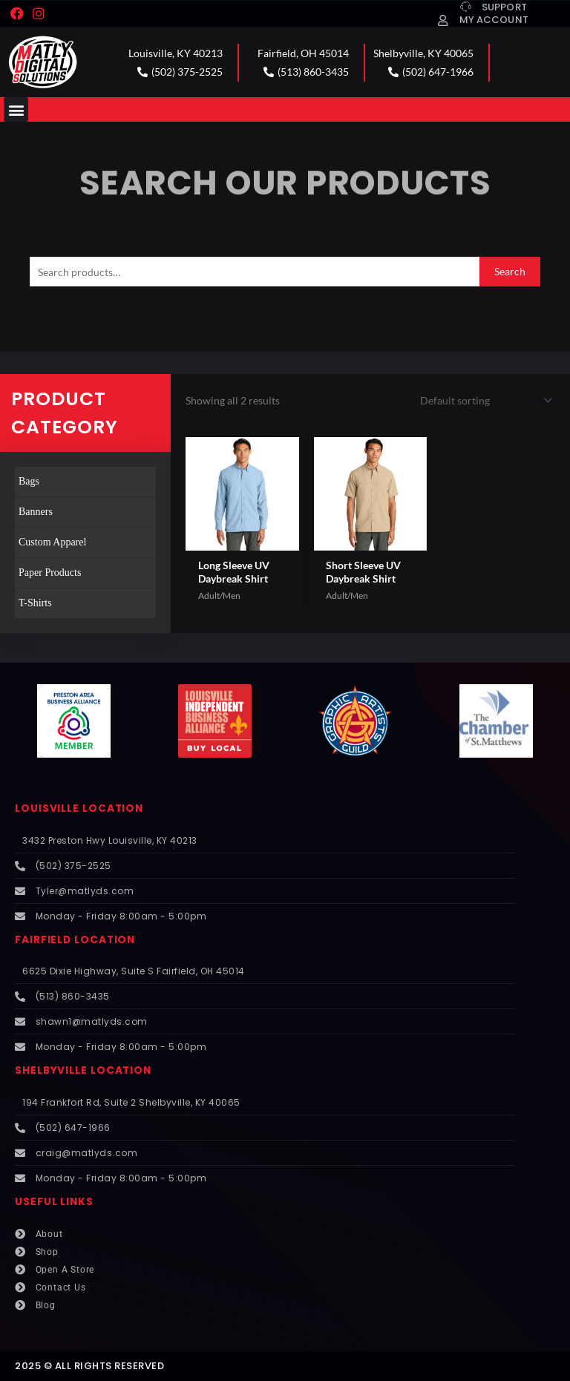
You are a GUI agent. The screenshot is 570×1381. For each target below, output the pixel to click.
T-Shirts (35, 603)
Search (509, 271)
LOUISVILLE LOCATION (79, 808)
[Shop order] (483, 400)
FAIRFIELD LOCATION (75, 940)
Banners (36, 511)
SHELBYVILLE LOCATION (83, 1070)
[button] (16, 109)
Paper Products (50, 572)
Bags (29, 481)
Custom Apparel (52, 542)
